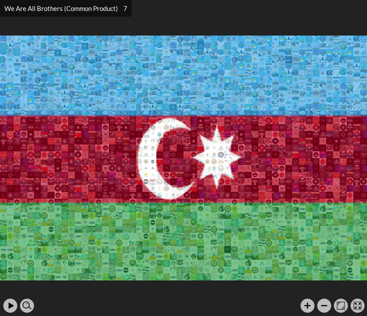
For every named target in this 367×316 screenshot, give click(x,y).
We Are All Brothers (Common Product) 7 (65, 8)
